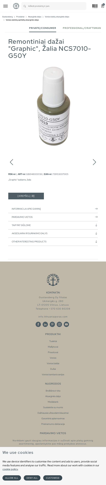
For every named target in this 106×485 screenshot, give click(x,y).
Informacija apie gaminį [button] (55, 208)
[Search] (24, 6)
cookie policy (10, 469)
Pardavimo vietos (55, 216)
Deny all (32, 477)
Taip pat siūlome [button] (55, 225)
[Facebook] (38, 324)
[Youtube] (66, 324)
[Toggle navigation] (5, 6)
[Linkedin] (45, 324)
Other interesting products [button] (55, 241)
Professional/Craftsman (82, 28)
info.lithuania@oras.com (53, 316)
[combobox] (57, 6)
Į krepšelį (26, 196)
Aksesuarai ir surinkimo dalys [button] (55, 233)
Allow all (11, 477)
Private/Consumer (42, 28)
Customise (52, 477)
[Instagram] (59, 324)
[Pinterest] (52, 324)
